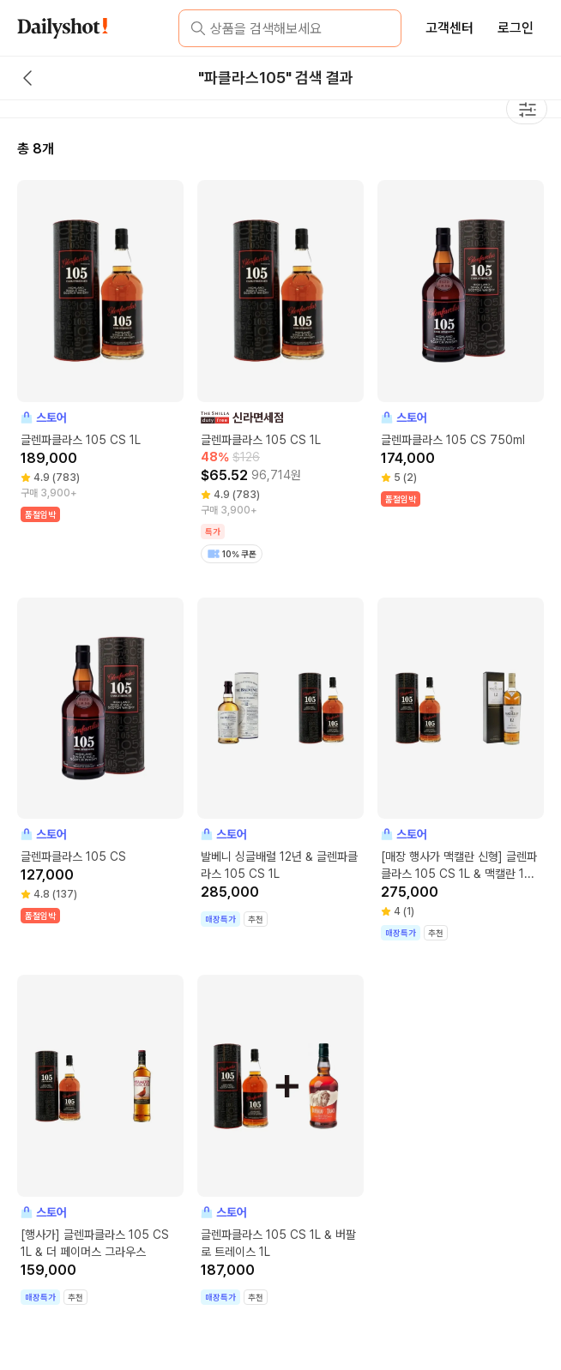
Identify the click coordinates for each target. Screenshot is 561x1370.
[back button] (27, 78)
